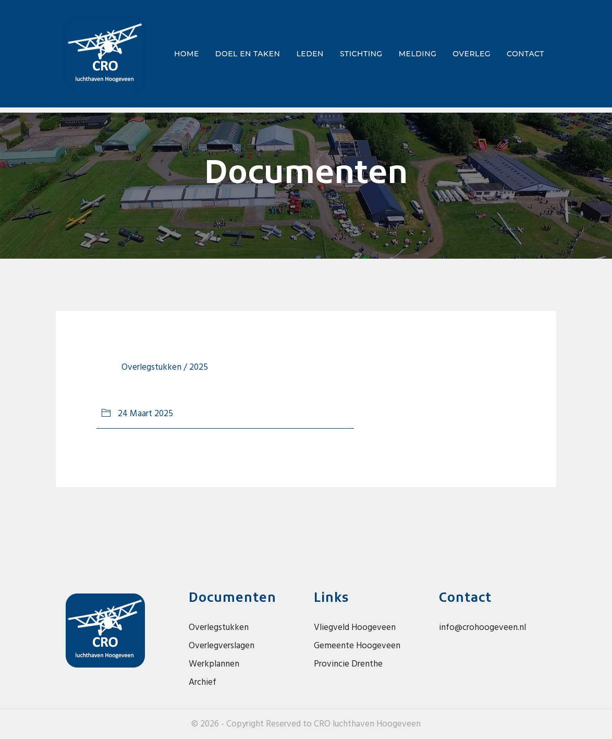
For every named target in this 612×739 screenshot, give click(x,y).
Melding (418, 53)
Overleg (471, 53)
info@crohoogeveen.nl (482, 628)
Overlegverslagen (221, 646)
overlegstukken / (155, 367)
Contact (525, 53)
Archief (202, 682)
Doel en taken (247, 53)
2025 (198, 367)
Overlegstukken (219, 628)
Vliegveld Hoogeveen (355, 628)
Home (188, 53)
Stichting (361, 53)
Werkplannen (214, 664)
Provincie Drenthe (348, 664)
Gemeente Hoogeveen (357, 646)
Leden (310, 53)
